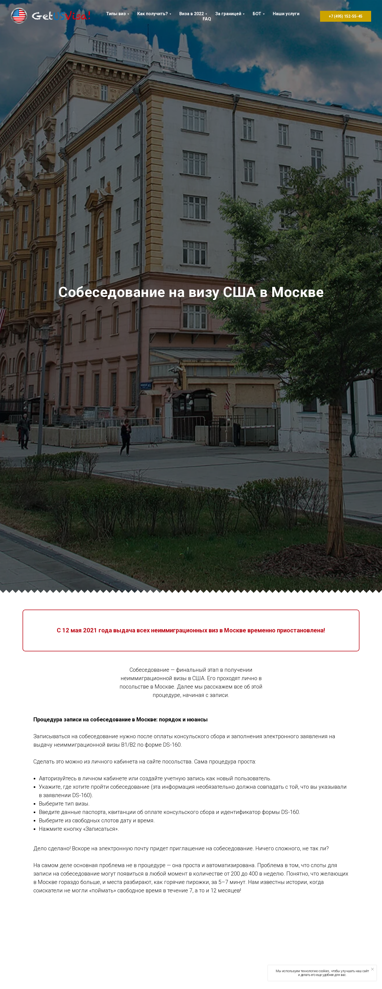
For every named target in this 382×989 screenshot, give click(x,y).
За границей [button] (228, 13)
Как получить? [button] (152, 13)
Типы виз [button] (116, 13)
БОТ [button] (257, 13)
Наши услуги (286, 13)
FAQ (207, 18)
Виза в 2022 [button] (191, 13)
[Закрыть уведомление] (372, 969)
